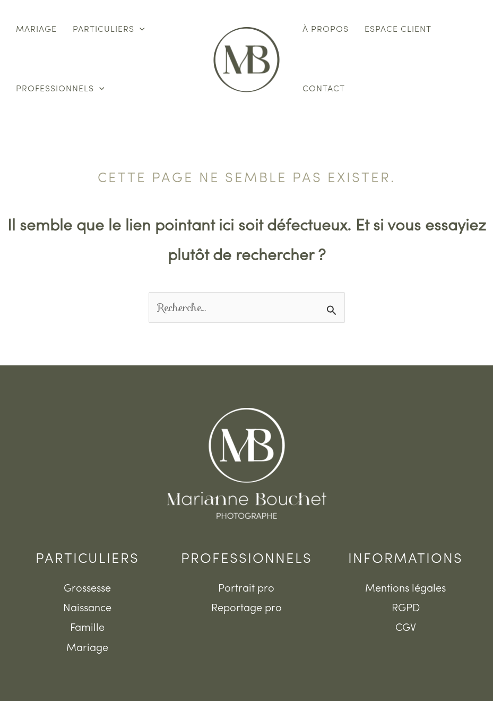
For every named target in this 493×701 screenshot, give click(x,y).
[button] (139, 29)
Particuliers (109, 29)
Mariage (36, 29)
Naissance (87, 608)
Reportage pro (246, 608)
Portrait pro (246, 589)
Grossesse (87, 589)
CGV (405, 628)
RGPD (406, 608)
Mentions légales (405, 589)
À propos (325, 29)
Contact (323, 89)
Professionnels (60, 89)
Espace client (398, 29)
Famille (87, 628)
